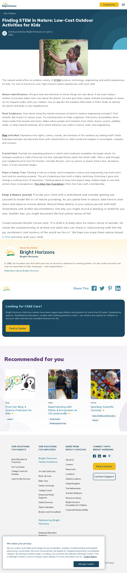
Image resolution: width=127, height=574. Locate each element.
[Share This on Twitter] (101, 288)
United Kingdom (73, 484)
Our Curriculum (18, 468)
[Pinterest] (108, 457)
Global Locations (73, 480)
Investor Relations (74, 494)
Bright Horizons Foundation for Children (76, 504)
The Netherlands (73, 489)
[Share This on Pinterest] (108, 288)
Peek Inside (55, 420)
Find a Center (17, 328)
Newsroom (71, 470)
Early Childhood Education (103, 417)
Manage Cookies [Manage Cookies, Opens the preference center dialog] (86, 564)
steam (10, 420)
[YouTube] (104, 457)
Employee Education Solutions (48, 535)
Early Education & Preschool (19, 461)
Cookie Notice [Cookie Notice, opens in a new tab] (90, 556)
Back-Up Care (45, 477)
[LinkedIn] (99, 457)
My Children (10, 13)
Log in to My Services (21, 480)
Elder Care (43, 482)
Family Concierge (46, 486)
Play (4, 135)
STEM (57, 80)
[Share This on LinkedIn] (116, 288)
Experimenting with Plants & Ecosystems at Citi (63, 411)
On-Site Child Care (47, 472)
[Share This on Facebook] (93, 288)
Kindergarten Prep (58, 424)
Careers (69, 465)
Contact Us (109, 4)
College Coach (45, 491)
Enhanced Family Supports (46, 497)
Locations (70, 475)
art (33, 199)
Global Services (46, 503)
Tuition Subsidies (46, 508)
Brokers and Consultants (50, 513)
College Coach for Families (19, 473)
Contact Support (104, 477)
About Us (70, 461)
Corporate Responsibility (77, 511)
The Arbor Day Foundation (49, 183)
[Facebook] (94, 457)
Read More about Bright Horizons (21, 270)
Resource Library (73, 499)
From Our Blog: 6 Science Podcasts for (18, 411)
